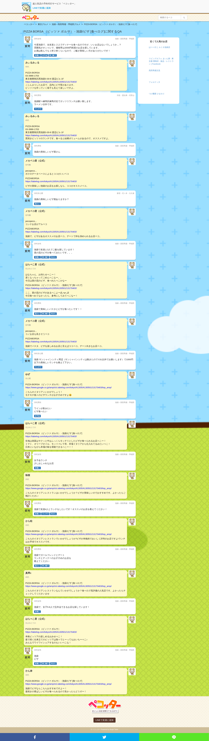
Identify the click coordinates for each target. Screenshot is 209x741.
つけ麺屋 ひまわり (156, 94)
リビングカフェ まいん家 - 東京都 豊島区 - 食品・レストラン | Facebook (161, 61)
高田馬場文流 (154, 70)
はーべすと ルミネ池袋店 (159, 47)
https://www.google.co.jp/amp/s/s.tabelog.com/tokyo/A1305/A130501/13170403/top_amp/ (68, 387)
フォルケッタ (154, 82)
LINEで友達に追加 (42, 8)
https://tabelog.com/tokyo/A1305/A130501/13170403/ (51, 82)
